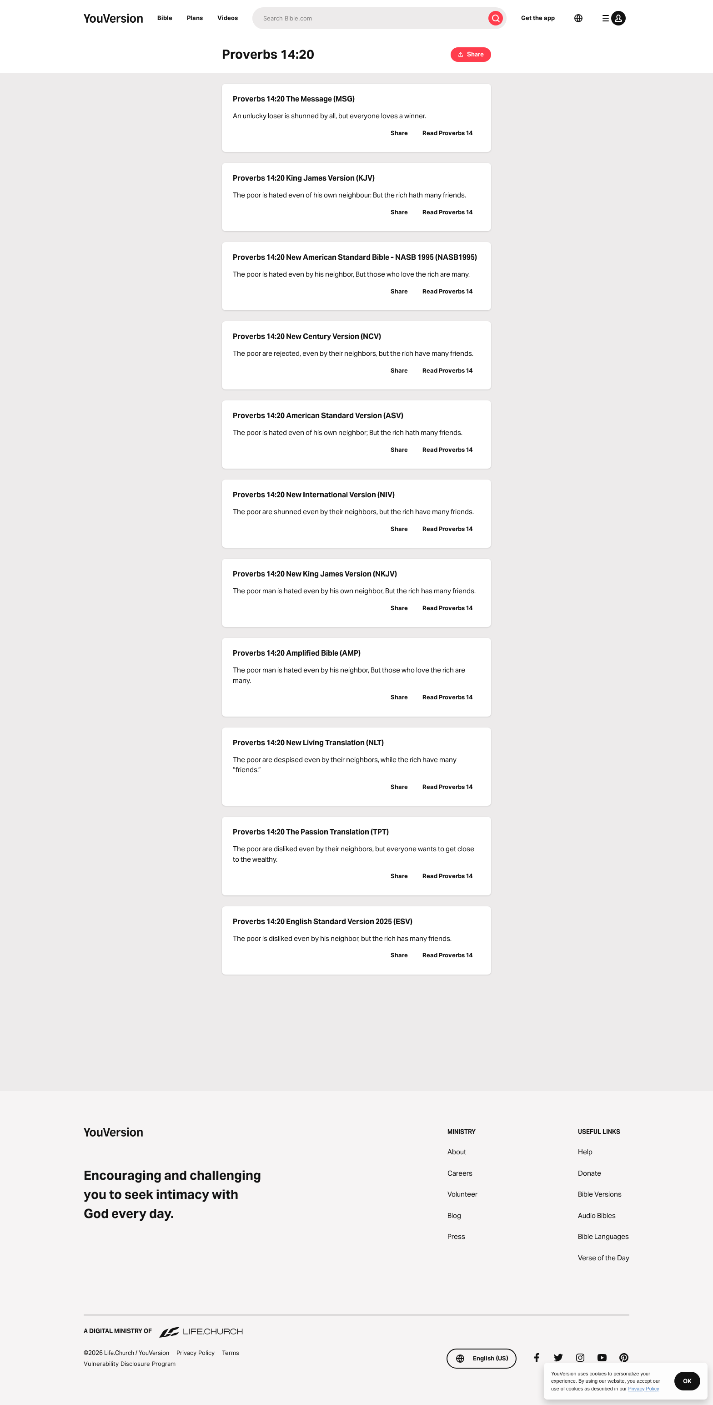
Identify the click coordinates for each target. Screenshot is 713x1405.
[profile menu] (612, 18)
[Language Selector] (578, 18)
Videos (227, 17)
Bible (164, 17)
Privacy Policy (195, 1352)
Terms (230, 1352)
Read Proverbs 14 (447, 132)
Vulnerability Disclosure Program (130, 1363)
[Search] (368, 18)
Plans (195, 17)
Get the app (538, 17)
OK (687, 1381)
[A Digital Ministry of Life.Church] (356, 1327)
